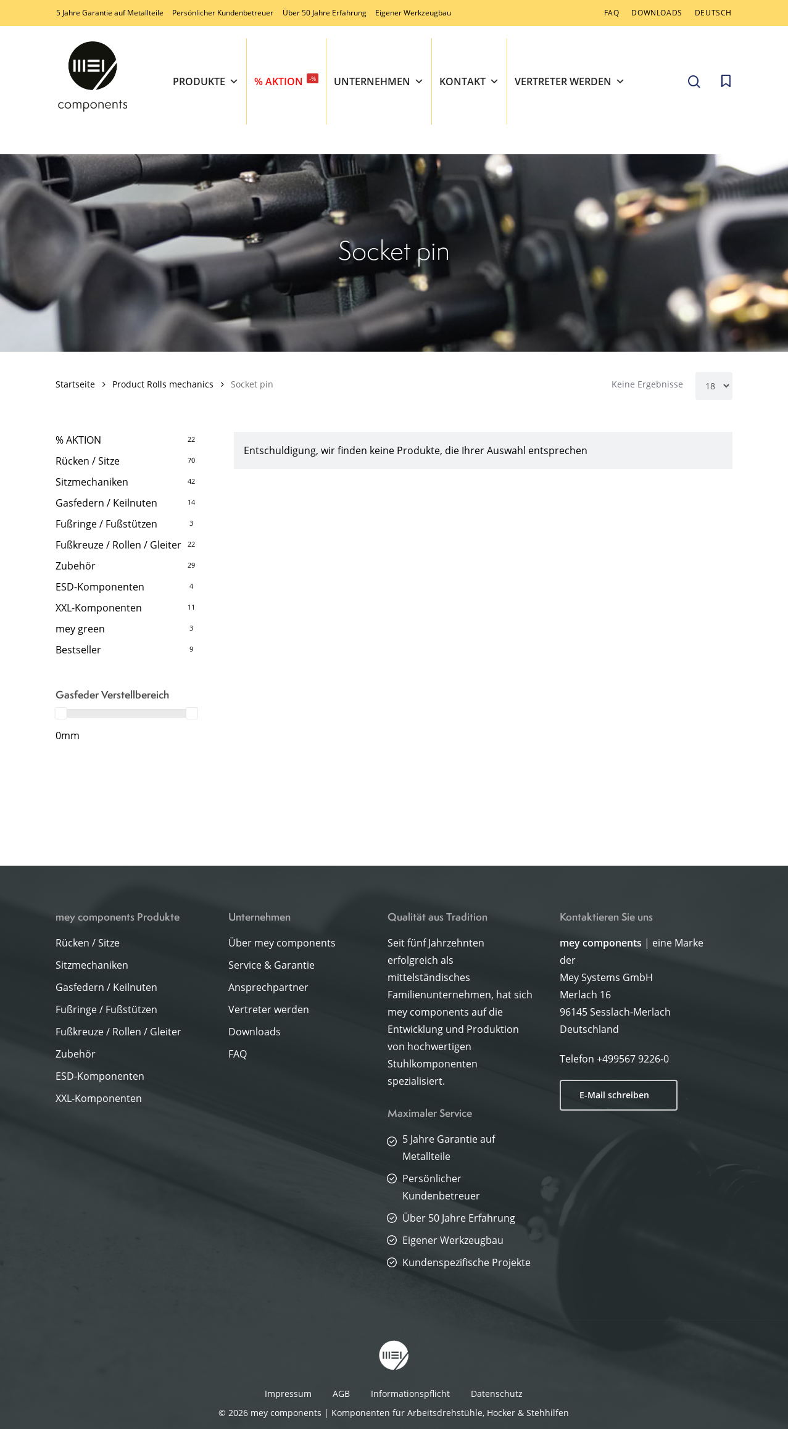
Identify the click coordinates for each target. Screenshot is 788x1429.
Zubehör (76, 566)
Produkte (206, 81)
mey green (80, 629)
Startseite (75, 384)
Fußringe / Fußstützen (106, 524)
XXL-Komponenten (99, 608)
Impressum (288, 1393)
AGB (341, 1393)
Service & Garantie (271, 965)
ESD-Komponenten (100, 587)
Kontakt (469, 81)
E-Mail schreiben (614, 1095)
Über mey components (282, 943)
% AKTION (286, 80)
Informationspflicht (410, 1393)
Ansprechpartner (268, 987)
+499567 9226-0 (633, 1059)
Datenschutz (497, 1393)
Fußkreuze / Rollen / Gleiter (118, 545)
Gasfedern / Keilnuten (106, 503)
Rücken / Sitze (88, 461)
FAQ (237, 1054)
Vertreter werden (570, 81)
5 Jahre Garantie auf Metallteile (110, 12)
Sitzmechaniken (92, 482)
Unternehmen (379, 81)
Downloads (254, 1031)
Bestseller (78, 650)
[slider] (61, 713)
